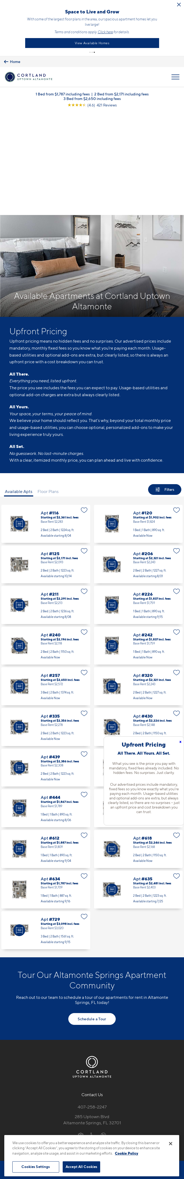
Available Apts (18, 385)
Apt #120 (138, 418)
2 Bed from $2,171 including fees (121, 91)
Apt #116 (45, 418)
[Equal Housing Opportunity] (81, 1029)
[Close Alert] (63, 7)
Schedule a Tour (92, 913)
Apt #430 (138, 621)
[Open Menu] (175, 74)
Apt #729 (45, 825)
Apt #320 (138, 581)
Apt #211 (45, 499)
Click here (173, 30)
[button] (90, 49)
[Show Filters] (164, 384)
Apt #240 (45, 540)
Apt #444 (45, 703)
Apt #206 (138, 459)
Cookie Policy (126, 1153)
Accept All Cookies (81, 1167)
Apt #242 (138, 540)
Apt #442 (138, 662)
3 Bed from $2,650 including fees (92, 96)
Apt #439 (45, 662)
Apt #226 (138, 499)
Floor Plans (48, 385)
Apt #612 (45, 743)
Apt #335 (45, 621)
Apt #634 (45, 784)
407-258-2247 (92, 1001)
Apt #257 (45, 581)
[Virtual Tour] (19, 418)
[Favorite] (84, 404)
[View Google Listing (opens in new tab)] (92, 102)
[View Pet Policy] (92, 1041)
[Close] (171, 1144)
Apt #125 (45, 459)
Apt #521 (138, 703)
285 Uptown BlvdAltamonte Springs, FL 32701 (92, 1014)
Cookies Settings (35, 1167)
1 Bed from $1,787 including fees (63, 91)
